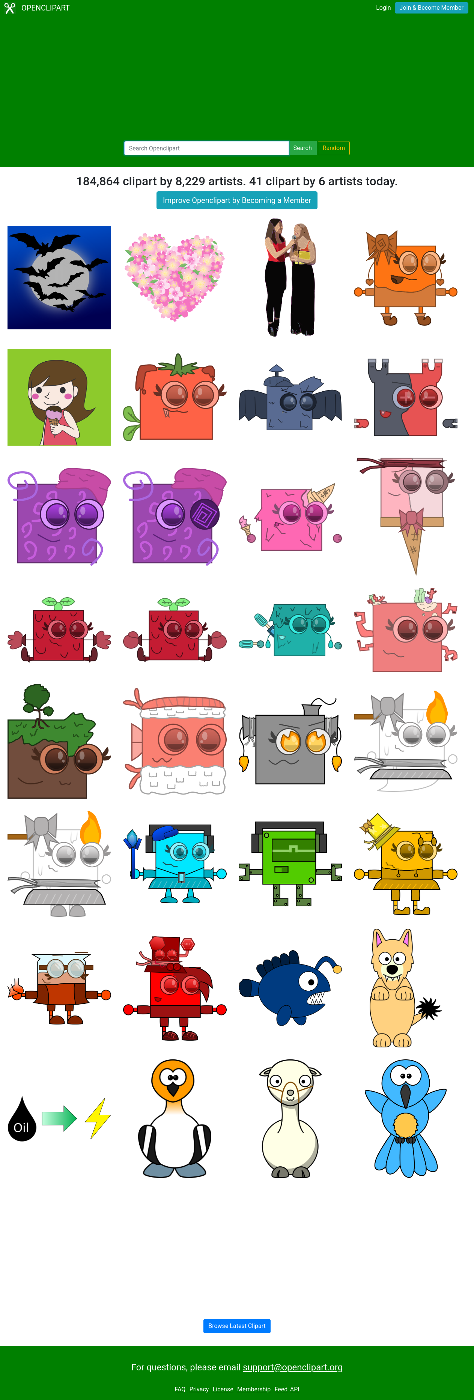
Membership (254, 1389)
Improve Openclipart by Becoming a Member (237, 200)
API (294, 1389)
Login (383, 7)
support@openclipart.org (293, 1367)
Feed (281, 1389)
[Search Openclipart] (206, 148)
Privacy (199, 1389)
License (223, 1389)
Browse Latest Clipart (237, 1325)
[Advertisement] (237, 78)
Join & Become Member (431, 7)
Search (302, 148)
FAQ (180, 1389)
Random (334, 148)
